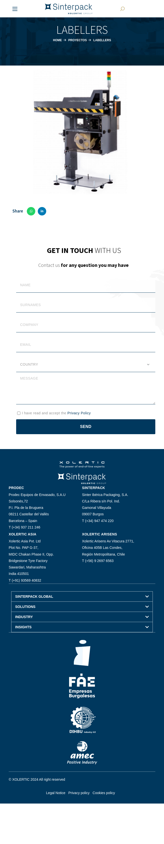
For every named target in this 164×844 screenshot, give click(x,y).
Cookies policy (104, 793)
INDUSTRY (24, 617)
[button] (122, 8)
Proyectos (77, 40)
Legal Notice (55, 793)
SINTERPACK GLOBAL (34, 596)
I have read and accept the (56, 413)
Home (56, 40)
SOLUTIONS (25, 607)
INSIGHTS (23, 627)
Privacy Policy (79, 413)
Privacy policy (79, 793)
